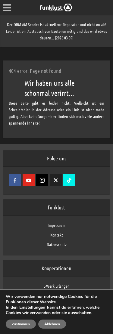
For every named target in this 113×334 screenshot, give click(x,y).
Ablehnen (52, 324)
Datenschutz (57, 244)
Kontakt (56, 234)
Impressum (56, 225)
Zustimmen (21, 324)
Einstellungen (32, 307)
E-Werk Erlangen (56, 286)
